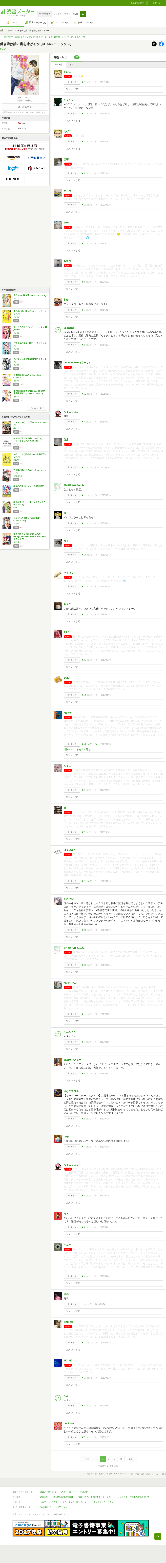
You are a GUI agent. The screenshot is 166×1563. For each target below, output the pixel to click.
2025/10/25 (104, 82)
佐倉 (66, 439)
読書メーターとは (48, 1492)
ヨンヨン (69, 1360)
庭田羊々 (17, 460)
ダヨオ (16, 524)
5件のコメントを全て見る (77, 749)
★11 (84, 394)
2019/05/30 (106, 660)
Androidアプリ (46, 1507)
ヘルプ (43, 1502)
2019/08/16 (104, 587)
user (15, 508)
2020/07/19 (106, 495)
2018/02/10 (106, 1378)
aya (66, 1213)
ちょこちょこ (71, 411)
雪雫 (66, 159)
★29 (84, 930)
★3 (83, 141)
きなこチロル (71, 1091)
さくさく (69, 99)
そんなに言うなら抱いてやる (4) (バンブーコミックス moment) (29, 439)
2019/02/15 (104, 790)
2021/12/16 (106, 394)
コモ (66, 1136)
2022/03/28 (106, 205)
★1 (83, 310)
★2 (83, 82)
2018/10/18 (104, 832)
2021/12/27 (104, 310)
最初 (87, 1459)
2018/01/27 (104, 1437)
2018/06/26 (104, 1196)
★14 (84, 555)
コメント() (91, 82)
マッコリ (69, 572)
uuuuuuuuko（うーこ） (77, 362)
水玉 (66, 541)
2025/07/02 (104, 142)
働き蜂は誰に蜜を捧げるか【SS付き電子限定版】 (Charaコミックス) (29, 392)
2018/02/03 (104, 1406)
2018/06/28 (104, 1147)
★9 (83, 1276)
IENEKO (68, 1321)
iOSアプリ (62, 1507)
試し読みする (25, 107)
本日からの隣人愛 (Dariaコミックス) (29, 295)
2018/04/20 (104, 1276)
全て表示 (59, 64)
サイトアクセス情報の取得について (133, 1497)
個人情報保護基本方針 (63, 1497)
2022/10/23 (104, 173)
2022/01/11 (104, 282)
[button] (83, 14)
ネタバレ (73, 64)
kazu (66, 1293)
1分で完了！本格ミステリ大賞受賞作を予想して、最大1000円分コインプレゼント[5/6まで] (44, 37)
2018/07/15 (104, 1119)
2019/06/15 (104, 614)
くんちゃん (70, 1031)
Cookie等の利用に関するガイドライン (95, 1497)
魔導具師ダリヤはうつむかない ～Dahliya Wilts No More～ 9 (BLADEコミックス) (29, 536)
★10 (84, 695)
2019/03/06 (106, 744)
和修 (66, 299)
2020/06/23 (104, 523)
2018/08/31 (106, 965)
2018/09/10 (106, 881)
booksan (69, 1423)
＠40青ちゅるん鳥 (74, 485)
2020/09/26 (104, 467)
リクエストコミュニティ (102, 1502)
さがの (10, 30)
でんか (67, 1245)
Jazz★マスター (72, 1059)
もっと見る (37, 408)
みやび (67, 261)
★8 (83, 282)
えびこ (67, 71)
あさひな (69, 898)
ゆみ (66, 1395)
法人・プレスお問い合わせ (74, 1502)
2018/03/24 (100, 1304)
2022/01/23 (104, 243)
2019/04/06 (106, 695)
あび (66, 632)
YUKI (67, 677)
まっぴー (69, 191)
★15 (84, 205)
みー (66, 222)
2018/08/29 (104, 1042)
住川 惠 (16, 542)
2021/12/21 (104, 345)
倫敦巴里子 (17, 476)
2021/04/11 (104, 422)
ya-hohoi (69, 327)
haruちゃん (70, 982)
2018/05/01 (104, 1227)
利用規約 (84, 1492)
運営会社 (44, 1497)
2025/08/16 (104, 114)
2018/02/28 (106, 1343)
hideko (68, 712)
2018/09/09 (106, 930)
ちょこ (67, 604)
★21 (84, 660)
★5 (83, 173)
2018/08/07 (104, 1074)
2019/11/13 (106, 555)
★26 (84, 965)
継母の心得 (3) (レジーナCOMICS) (28, 486)
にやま (16, 444)
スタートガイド (68, 1492)
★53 (84, 744)
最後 (131, 1459)
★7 (83, 586)
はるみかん (70, 849)
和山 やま (17, 428)
